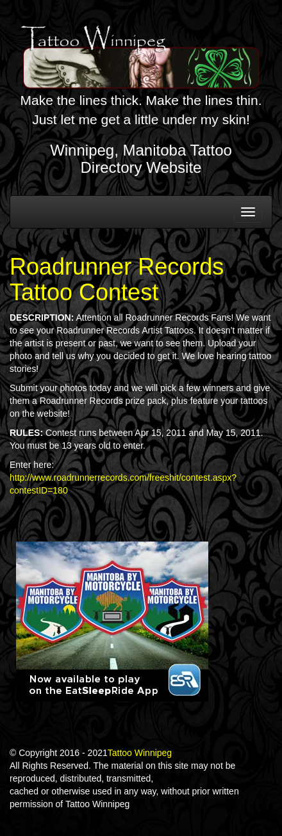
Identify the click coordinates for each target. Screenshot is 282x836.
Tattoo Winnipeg (140, 753)
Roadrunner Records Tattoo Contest (117, 279)
